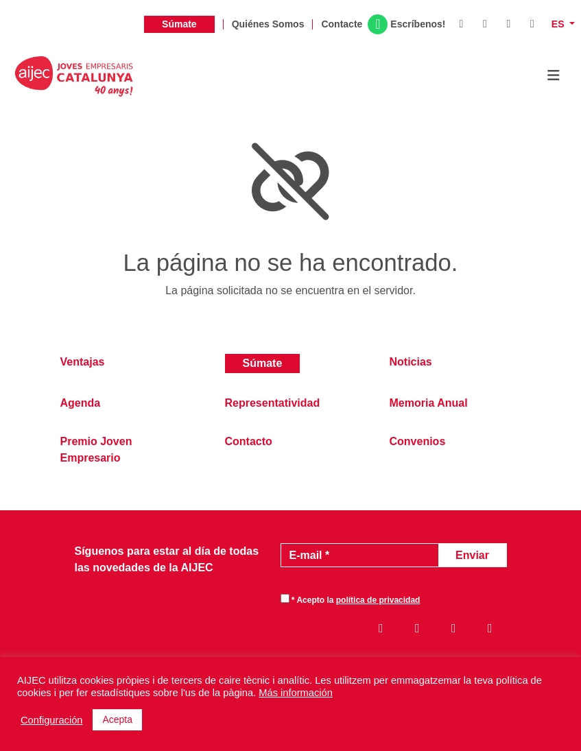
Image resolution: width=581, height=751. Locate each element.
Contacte (341, 24)
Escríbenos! (406, 24)
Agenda (80, 403)
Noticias (411, 362)
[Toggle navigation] (553, 75)
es (559, 24)
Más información (296, 692)
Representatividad (272, 403)
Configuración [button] (51, 720)
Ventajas (82, 362)
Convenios (418, 441)
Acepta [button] (117, 719)
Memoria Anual (429, 403)
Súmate (179, 24)
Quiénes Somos (268, 24)
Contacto (248, 441)
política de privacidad (378, 600)
